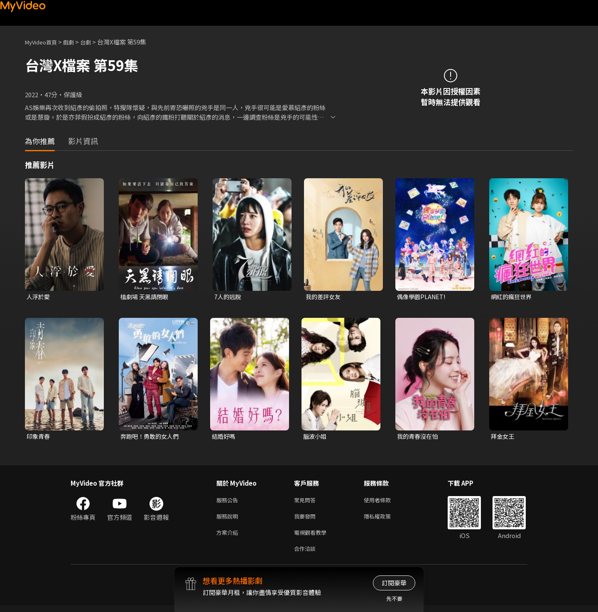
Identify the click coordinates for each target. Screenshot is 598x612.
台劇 (94, 41)
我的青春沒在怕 (419, 437)
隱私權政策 (384, 519)
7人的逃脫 (228, 296)
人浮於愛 (39, 296)
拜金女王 (503, 437)
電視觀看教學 (312, 537)
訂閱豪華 (394, 582)
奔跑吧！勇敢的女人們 (151, 437)
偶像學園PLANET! (422, 296)
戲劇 (75, 41)
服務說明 (228, 519)
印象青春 (39, 437)
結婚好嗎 (224, 437)
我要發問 (306, 519)
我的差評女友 (324, 296)
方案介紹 (228, 537)
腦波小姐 (315, 437)
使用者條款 (384, 502)
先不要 (394, 598)
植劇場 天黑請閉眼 (146, 296)
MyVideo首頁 (44, 41)
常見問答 (306, 502)
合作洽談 (306, 554)
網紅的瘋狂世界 (512, 296)
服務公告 (228, 502)
